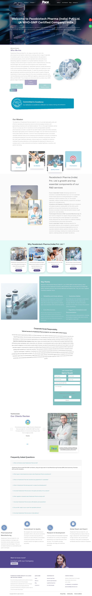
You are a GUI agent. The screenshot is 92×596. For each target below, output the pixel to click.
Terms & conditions (78, 593)
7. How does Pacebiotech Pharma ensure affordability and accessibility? (29, 501)
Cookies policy (70, 593)
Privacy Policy (62, 593)
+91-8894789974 (75, 588)
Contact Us (75, 2)
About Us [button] (20, 2)
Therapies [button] (32, 2)
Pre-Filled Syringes (50, 589)
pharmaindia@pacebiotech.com (71, 590)
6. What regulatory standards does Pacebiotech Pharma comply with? (29, 496)
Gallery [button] (58, 2)
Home (15, 2)
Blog (36, 587)
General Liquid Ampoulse (51, 584)
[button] (27, 448)
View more (18, 270)
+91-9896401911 (68, 588)
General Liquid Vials (50, 582)
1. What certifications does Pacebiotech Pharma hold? (25, 463)
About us (36, 584)
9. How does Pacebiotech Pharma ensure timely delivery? (26, 513)
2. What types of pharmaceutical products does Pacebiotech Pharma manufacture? (32, 474)
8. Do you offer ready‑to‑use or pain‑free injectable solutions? (27, 507)
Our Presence (65, 2)
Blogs (70, 2)
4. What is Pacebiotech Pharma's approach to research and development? (30, 485)
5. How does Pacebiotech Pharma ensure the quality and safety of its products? (31, 490)
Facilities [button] (26, 2)
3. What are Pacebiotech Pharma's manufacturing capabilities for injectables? (30, 479)
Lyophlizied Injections (51, 587)
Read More (14, 567)
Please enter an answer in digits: (67, 397)
